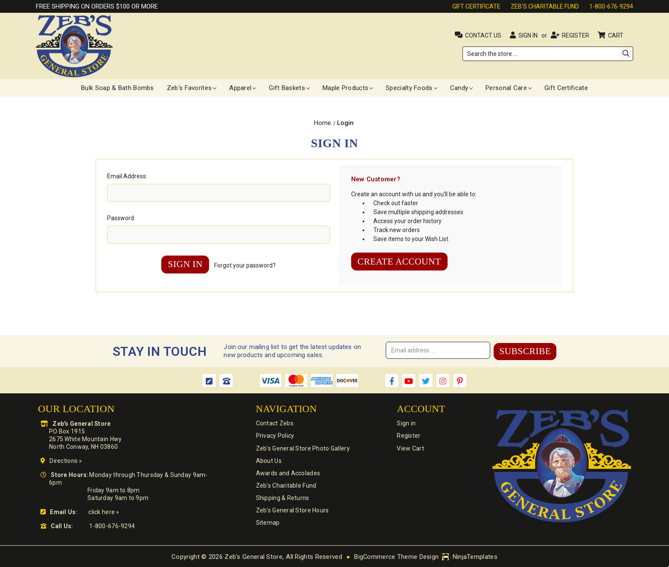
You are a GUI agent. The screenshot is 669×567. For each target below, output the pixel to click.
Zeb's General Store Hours (291, 512)
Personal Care (509, 88)
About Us (268, 461)
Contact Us (483, 35)
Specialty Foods (411, 88)
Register (575, 35)
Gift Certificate (476, 6)
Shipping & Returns (281, 499)
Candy (461, 88)
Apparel (242, 88)
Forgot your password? (246, 265)
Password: (121, 218)
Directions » (65, 460)
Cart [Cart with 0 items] (616, 35)
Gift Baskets (289, 88)
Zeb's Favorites (192, 88)
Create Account (401, 261)
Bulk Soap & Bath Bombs (117, 88)
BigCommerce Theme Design (396, 556)
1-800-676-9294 (611, 6)
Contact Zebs (274, 422)
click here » (103, 511)
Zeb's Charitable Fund (545, 6)
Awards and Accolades (287, 474)
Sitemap (267, 525)
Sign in (528, 35)
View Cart (409, 448)
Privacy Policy (274, 435)
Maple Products (348, 88)
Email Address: (127, 176)
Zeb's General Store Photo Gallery (302, 448)
